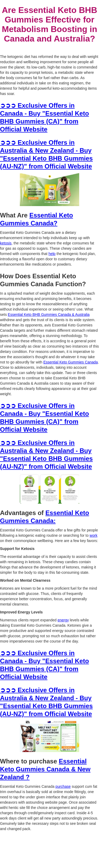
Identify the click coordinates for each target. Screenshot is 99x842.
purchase (63, 786)
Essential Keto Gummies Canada (70, 362)
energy (63, 620)
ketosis (6, 243)
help (52, 254)
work (93, 535)
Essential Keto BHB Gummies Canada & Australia (49, 314)
